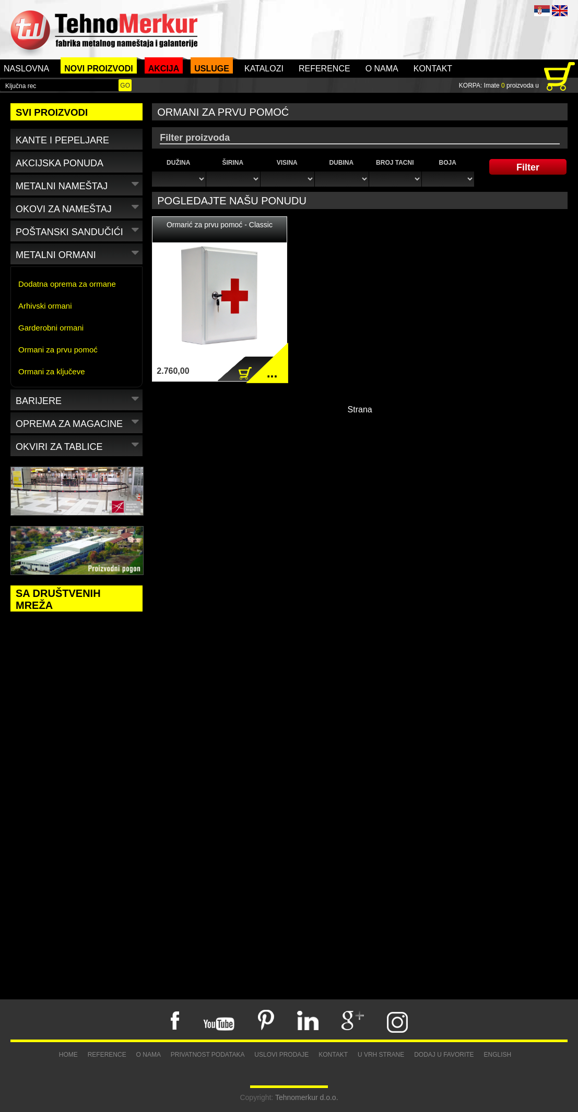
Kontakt (433, 68)
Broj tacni (395, 162)
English (498, 1054)
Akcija (164, 68)
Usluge (211, 68)
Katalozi (264, 68)
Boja (447, 162)
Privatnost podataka (208, 1054)
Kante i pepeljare (62, 140)
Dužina (178, 162)
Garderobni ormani (51, 327)
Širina (232, 162)
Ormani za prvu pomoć (58, 349)
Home (68, 1054)
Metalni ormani (78, 253)
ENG (560, 10)
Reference (324, 68)
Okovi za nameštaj (78, 207)
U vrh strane (381, 1054)
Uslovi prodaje (281, 1054)
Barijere (78, 399)
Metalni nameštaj (78, 184)
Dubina (341, 162)
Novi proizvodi (98, 68)
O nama (381, 68)
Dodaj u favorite (444, 1054)
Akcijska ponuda (59, 163)
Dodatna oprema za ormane (67, 283)
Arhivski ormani (45, 305)
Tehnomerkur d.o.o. (306, 1097)
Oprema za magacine (78, 422)
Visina (287, 162)
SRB (542, 10)
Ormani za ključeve (51, 371)
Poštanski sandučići (78, 230)
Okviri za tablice (78, 445)
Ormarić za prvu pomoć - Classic (220, 225)
